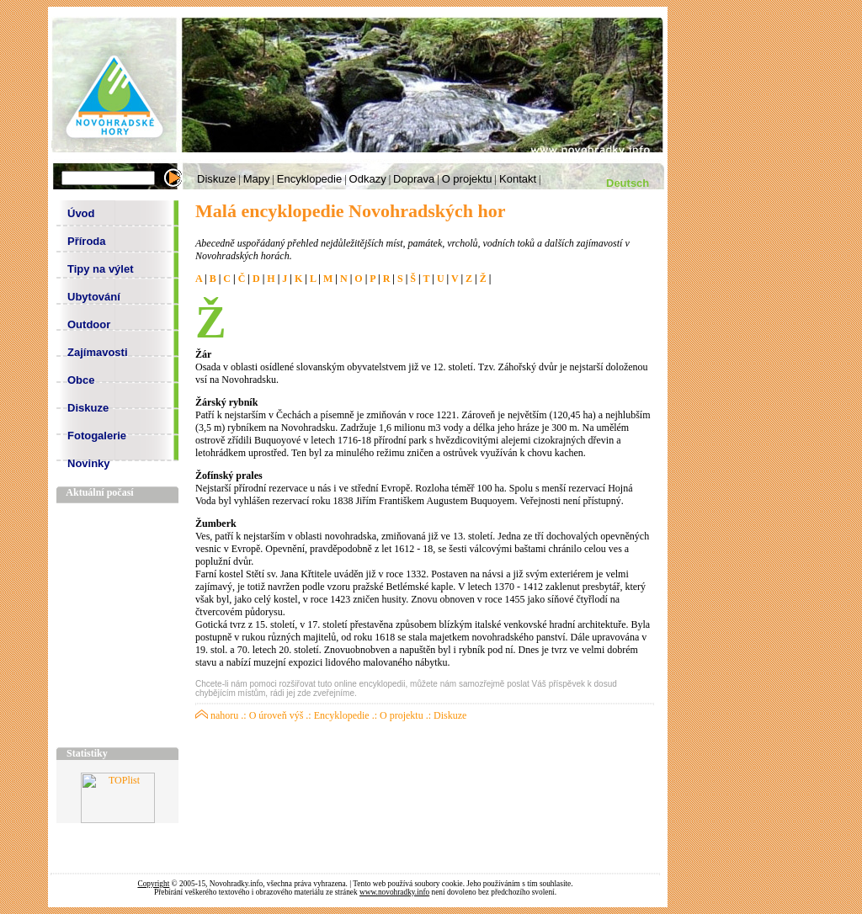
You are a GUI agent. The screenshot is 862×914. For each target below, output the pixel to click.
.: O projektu (397, 715)
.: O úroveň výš (272, 715)
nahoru (216, 715)
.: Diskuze (446, 715)
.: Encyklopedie (337, 715)
